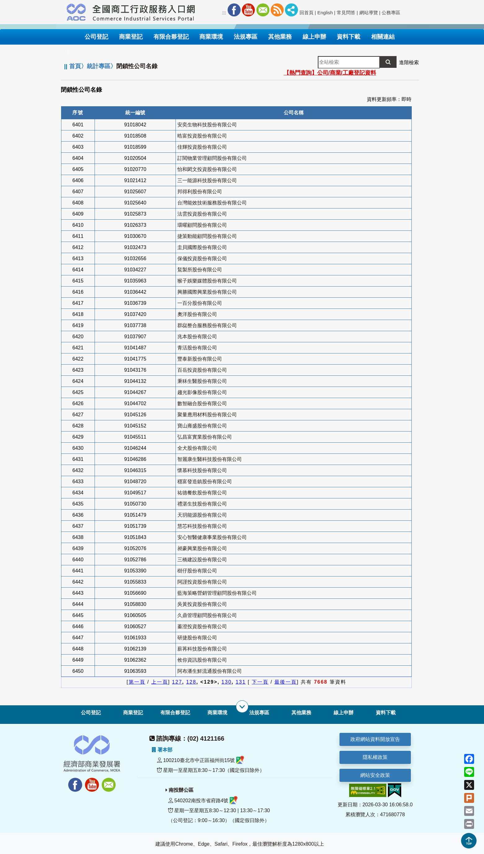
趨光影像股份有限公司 (202, 392)
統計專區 (98, 66)
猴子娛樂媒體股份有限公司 (207, 280)
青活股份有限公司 (197, 347)
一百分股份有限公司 (199, 303)
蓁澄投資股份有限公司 (202, 626)
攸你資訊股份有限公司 (202, 660)
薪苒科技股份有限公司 (202, 648)
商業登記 (133, 712)
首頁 (75, 66)
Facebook (234, 9)
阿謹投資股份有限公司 (202, 582)
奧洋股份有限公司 (197, 314)
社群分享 (291, 9)
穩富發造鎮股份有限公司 (204, 481)
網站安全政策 (375, 775)
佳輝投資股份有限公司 (202, 147)
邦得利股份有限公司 (199, 191)
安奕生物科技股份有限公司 (207, 124)
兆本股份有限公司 (197, 336)
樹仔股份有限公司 (197, 570)
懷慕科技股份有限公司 (202, 470)
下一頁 (260, 682)
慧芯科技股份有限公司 (202, 526)
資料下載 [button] (348, 36)
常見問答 (346, 12)
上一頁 (159, 682)
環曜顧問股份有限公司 (202, 225)
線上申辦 (343, 712)
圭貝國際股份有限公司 (202, 247)
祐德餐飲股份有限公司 (202, 492)
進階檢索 (409, 62)
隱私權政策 (375, 757)
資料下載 (386, 712)
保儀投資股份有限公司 (202, 258)
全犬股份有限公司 (197, 448)
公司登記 (91, 712)
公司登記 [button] (96, 36)
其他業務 (301, 712)
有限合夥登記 (175, 712)
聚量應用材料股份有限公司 (207, 414)
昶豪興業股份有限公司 (202, 548)
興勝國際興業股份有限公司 (207, 292)
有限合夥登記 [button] (171, 36)
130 (226, 682)
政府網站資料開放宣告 (375, 739)
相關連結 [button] (383, 36)
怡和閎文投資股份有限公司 (207, 169)
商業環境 (217, 712)
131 (241, 682)
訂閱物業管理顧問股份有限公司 (212, 158)
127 (177, 682)
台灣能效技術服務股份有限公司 (212, 202)
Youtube (248, 9)
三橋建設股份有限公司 (202, 559)
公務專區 (391, 12)
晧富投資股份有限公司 (202, 135)
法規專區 (259, 712)
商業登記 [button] (131, 36)
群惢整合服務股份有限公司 (207, 325)
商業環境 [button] (211, 36)
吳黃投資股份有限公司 (202, 604)
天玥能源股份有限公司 (202, 515)
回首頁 (306, 12)
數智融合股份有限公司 (202, 403)
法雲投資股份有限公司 (202, 214)
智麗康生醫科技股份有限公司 (209, 459)
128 (191, 682)
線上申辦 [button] (314, 36)
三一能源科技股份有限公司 (207, 180)
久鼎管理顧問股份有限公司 (207, 615)
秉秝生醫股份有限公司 (202, 381)
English (325, 12)
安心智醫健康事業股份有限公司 (212, 537)
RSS (277, 9)
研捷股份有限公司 (197, 637)
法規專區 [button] (245, 36)
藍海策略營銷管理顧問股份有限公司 (217, 593)
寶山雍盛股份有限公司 (202, 425)
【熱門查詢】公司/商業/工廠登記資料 (330, 73)
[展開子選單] (242, 706)
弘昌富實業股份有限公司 (204, 437)
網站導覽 (368, 12)
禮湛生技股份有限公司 (202, 503)
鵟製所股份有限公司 (199, 269)
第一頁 (137, 682)
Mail (262, 9)
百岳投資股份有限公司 (202, 370)
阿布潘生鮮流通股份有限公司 (209, 671)
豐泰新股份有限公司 (199, 358)
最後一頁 (285, 682)
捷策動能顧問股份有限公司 (207, 236)
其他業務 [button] (280, 36)
